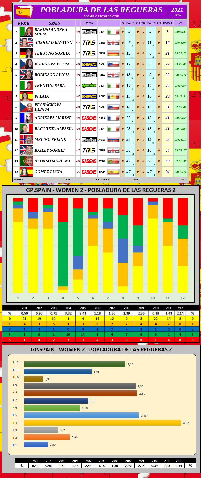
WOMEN (19, 179)
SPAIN (55, 23)
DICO (67, 179)
